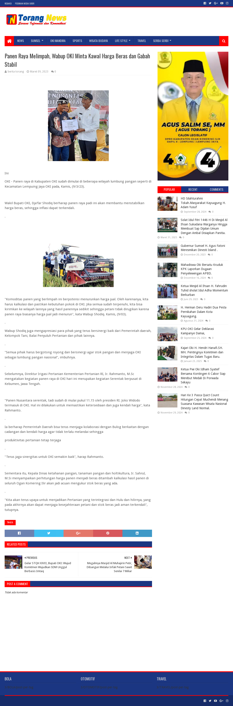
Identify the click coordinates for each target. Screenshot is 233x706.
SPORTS (77, 40)
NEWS (20, 40)
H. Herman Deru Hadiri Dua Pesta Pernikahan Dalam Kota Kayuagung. (203, 312)
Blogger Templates (54, 700)
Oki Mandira (58, 40)
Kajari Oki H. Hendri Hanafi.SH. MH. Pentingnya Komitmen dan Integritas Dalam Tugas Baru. (202, 352)
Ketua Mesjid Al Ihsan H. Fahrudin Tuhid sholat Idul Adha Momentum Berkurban (204, 290)
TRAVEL (141, 40)
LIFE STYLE (121, 40)
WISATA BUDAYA (98, 40)
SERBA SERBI (160, 40)
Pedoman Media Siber (24, 3)
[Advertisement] (193, 446)
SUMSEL (35, 40)
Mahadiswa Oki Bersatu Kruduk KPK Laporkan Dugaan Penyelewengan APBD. (202, 269)
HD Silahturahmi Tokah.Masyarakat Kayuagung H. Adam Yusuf (203, 203)
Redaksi (8, 3)
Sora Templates (29, 700)
